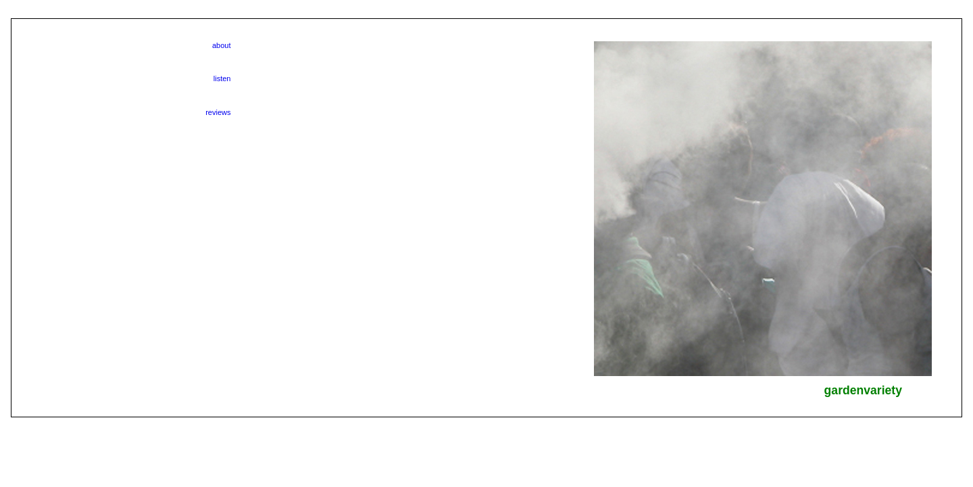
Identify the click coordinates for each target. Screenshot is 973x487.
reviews (217, 112)
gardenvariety (863, 390)
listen (222, 78)
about (221, 45)
